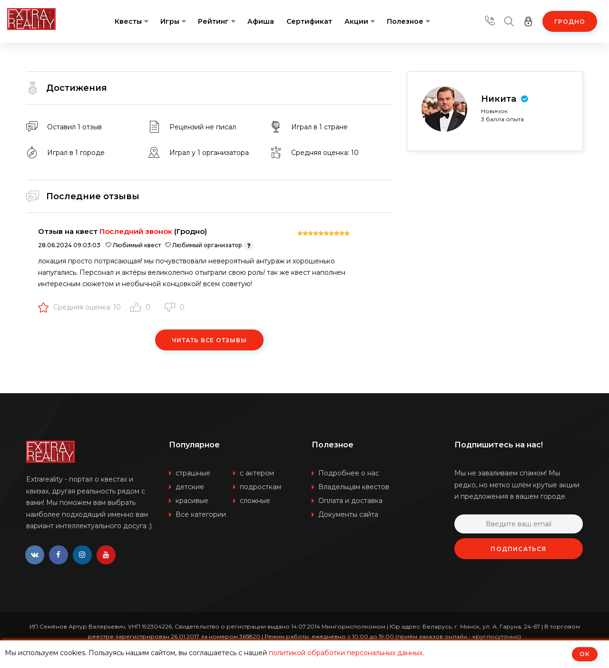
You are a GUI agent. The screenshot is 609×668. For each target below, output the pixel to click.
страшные (193, 473)
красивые (192, 500)
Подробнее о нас (348, 473)
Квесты (128, 21)
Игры (169, 21)
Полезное (405, 21)
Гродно (569, 21)
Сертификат (309, 21)
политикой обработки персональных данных (345, 653)
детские (190, 487)
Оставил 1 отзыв (74, 127)
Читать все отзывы (209, 340)
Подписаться (518, 548)
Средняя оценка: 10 (79, 307)
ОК (585, 654)
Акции (356, 21)
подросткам (260, 487)
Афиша (260, 21)
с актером (257, 473)
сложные (255, 500)
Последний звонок (135, 231)
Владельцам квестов (353, 487)
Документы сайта (348, 514)
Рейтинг (213, 21)
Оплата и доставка (350, 500)
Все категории (201, 514)
